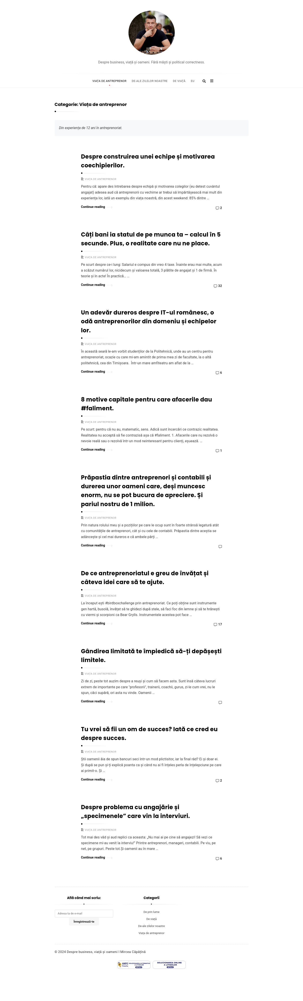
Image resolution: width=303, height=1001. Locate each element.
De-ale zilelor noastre (150, 81)
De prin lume (151, 912)
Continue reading (96, 206)
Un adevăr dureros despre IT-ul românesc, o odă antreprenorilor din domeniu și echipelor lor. (148, 321)
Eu (192, 81)
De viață (179, 81)
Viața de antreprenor (109, 81)
